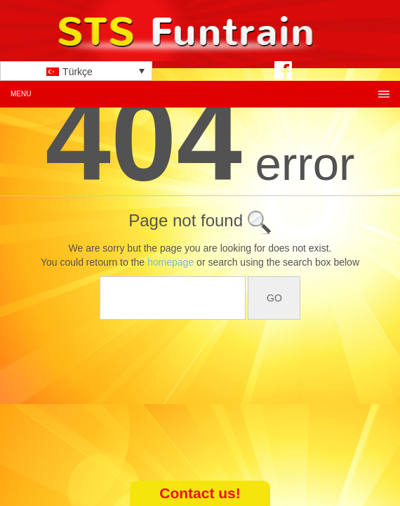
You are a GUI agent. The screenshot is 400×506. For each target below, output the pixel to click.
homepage (170, 262)
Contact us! (200, 493)
